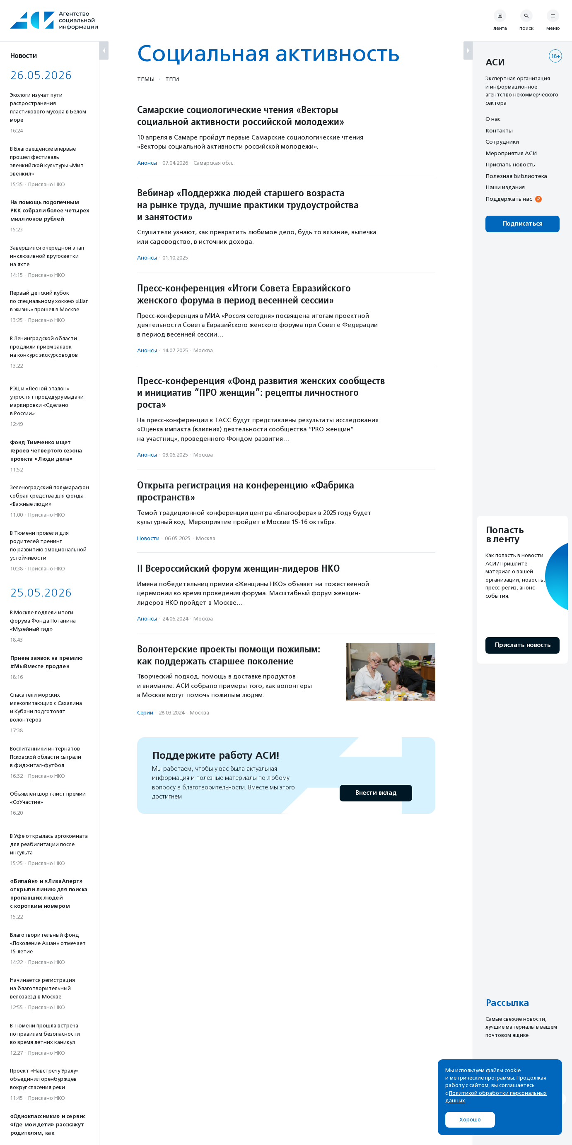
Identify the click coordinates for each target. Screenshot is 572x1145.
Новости (148, 538)
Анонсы (147, 163)
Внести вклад (375, 793)
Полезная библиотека (516, 176)
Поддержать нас (508, 198)
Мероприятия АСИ (511, 153)
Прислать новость (510, 164)
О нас (492, 118)
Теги (172, 79)
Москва (203, 350)
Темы (145, 79)
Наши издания (505, 187)
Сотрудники (502, 141)
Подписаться (522, 224)
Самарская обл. (213, 163)
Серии (145, 713)
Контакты (499, 130)
